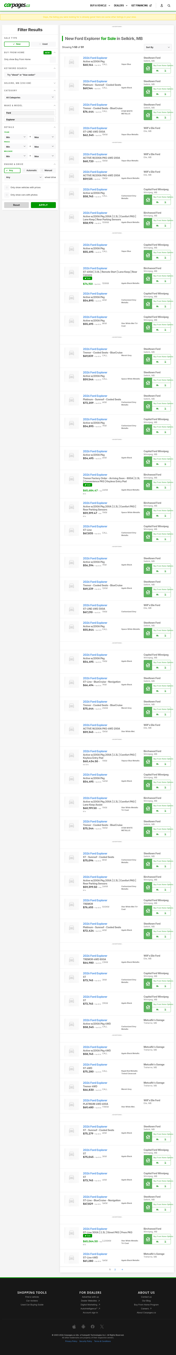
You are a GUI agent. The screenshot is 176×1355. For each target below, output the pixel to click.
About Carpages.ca (146, 1312)
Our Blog (146, 1300)
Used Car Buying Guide (32, 1304)
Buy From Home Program (146, 1304)
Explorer (30, 120)
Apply (43, 205)
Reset (16, 205)
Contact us (146, 1297)
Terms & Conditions (102, 1341)
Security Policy (85, 1341)
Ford (30, 113)
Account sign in (90, 1312)
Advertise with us (90, 1297)
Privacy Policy (71, 1341)
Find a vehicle (32, 1297)
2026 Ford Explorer (95, 58)
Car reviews (32, 1300)
